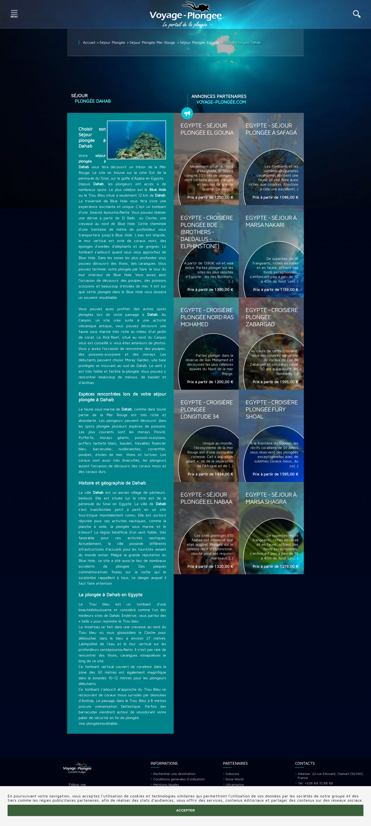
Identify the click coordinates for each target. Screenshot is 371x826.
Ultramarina (235, 784)
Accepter (185, 810)
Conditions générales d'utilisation (179, 779)
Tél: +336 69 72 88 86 (315, 783)
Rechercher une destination (174, 774)
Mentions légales (166, 784)
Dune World (234, 779)
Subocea (232, 774)
